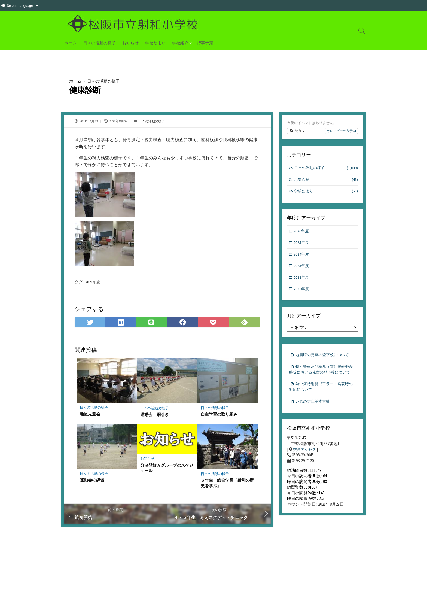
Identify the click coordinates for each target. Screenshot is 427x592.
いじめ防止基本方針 (313, 412)
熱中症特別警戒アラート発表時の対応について (321, 397)
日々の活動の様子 (99, 42)
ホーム (70, 42)
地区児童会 (90, 416)
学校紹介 (180, 42)
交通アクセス (305, 461)
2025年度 (302, 244)
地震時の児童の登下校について (324, 358)
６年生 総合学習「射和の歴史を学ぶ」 (227, 485)
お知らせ (130, 42)
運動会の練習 (92, 482)
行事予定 (205, 42)
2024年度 (302, 256)
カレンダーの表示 (341, 131)
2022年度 (302, 280)
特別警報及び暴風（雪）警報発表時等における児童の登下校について (322, 376)
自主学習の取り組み (219, 416)
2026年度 (302, 232)
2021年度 (92, 283)
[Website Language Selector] (22, 5)
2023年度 (302, 268)
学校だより (155, 42)
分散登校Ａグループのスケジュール (166, 470)
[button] (296, 131)
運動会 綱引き (154, 416)
